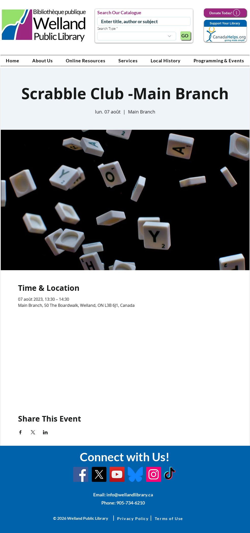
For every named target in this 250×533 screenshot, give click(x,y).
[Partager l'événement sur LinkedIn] (45, 432)
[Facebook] (80, 474)
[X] (98, 474)
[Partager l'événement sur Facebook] (20, 432)
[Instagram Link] (153, 474)
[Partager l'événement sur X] (32, 432)
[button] (42, 60)
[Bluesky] (135, 474)
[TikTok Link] (169, 474)
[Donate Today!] (225, 12)
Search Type (106, 28)
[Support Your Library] (225, 31)
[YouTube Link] (117, 474)
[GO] (185, 35)
